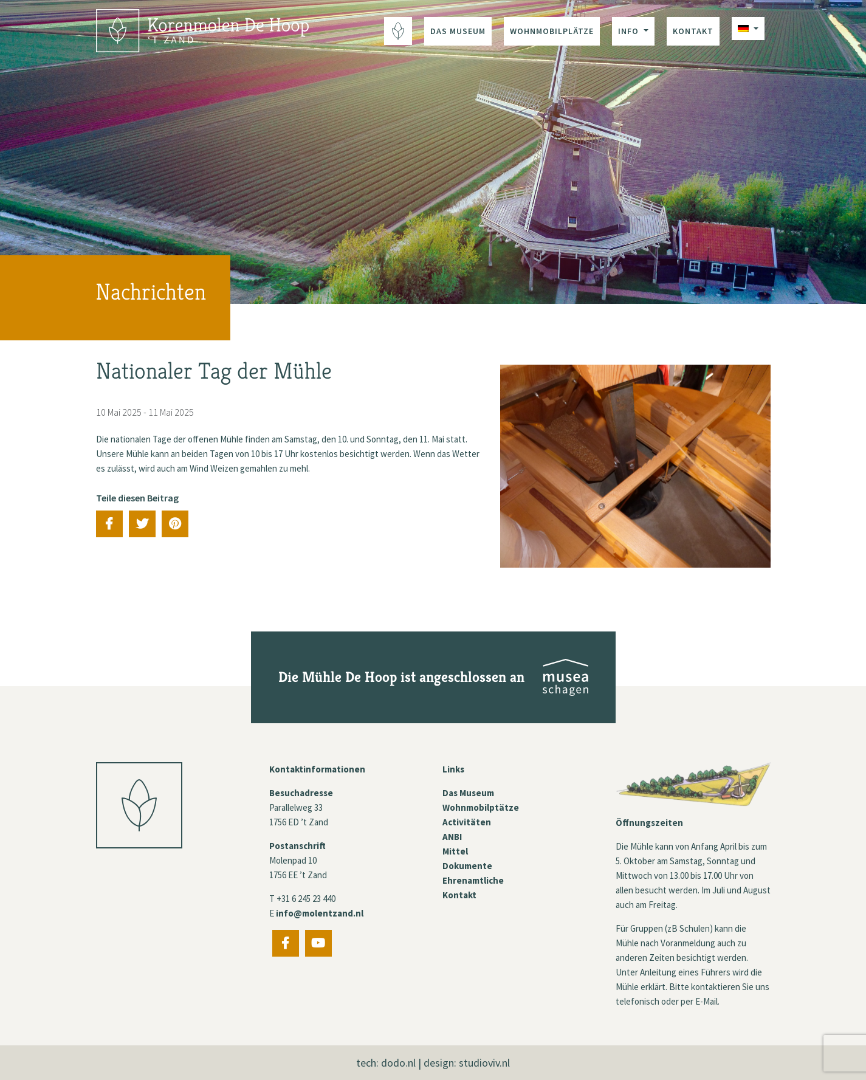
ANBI (452, 836)
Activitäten (466, 822)
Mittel (455, 851)
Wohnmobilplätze (552, 31)
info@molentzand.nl (319, 913)
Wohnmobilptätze (480, 807)
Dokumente (467, 866)
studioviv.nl (484, 1063)
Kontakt (693, 31)
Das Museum (458, 31)
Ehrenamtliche (473, 880)
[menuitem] (748, 28)
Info (629, 31)
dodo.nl (398, 1063)
